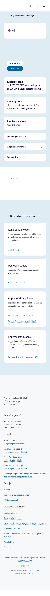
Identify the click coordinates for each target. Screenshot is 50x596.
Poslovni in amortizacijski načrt (17, 495)
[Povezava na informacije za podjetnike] (25, 146)
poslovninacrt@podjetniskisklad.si (18, 477)
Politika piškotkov (11, 558)
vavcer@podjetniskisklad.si (15, 468)
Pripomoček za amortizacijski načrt (22, 321)
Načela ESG (9, 542)
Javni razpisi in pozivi (13, 518)
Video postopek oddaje (17, 283)
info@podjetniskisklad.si (14, 444)
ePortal (7, 490)
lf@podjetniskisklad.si (13, 460)
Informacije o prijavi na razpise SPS (23, 357)
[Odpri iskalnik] (30, 6)
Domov (6, 16)
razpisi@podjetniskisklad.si (15, 452)
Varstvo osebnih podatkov (28, 558)
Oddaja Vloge (14, 250)
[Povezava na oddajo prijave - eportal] (15, 68)
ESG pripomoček (11, 500)
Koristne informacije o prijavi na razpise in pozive (25, 523)
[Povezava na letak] (15, 63)
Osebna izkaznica (11, 513)
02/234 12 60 (15, 421)
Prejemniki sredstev (12, 528)
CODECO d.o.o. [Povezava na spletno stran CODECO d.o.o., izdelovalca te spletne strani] (34, 571)
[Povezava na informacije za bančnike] (25, 157)
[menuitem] (36, 6)
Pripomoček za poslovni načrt (20, 315)
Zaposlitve (8, 547)
